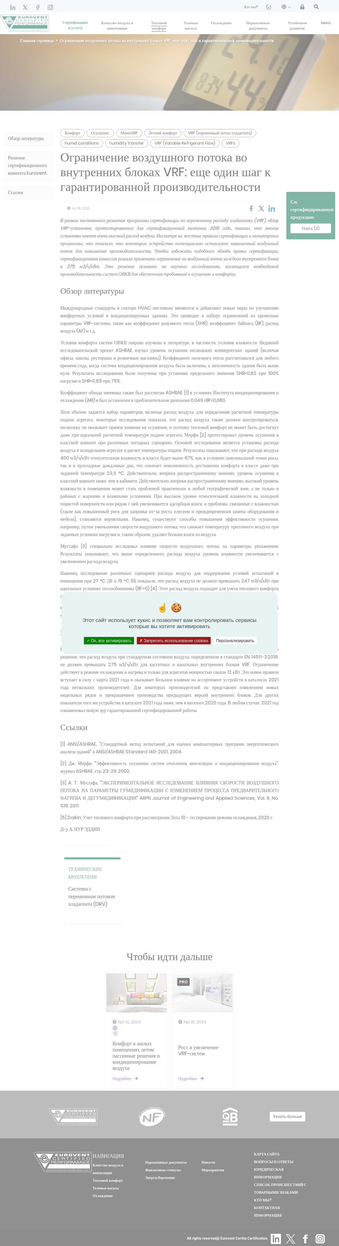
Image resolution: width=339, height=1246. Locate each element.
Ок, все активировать (109, 640)
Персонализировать (235, 640)
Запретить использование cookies (173, 640)
